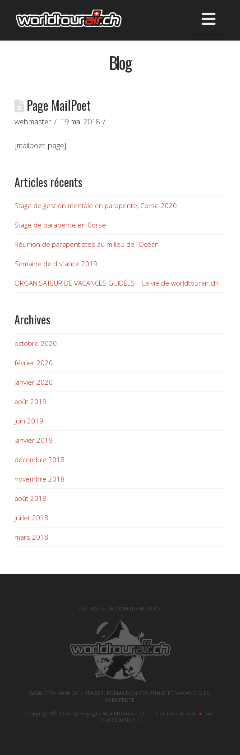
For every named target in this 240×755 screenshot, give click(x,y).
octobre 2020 (35, 343)
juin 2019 (28, 420)
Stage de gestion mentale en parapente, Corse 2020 (95, 205)
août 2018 (30, 498)
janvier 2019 (33, 440)
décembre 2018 (39, 459)
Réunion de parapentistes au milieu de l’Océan (86, 244)
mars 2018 (31, 536)
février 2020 (33, 362)
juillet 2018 (31, 517)
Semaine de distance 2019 (55, 263)
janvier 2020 (33, 382)
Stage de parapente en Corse (60, 224)
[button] (209, 19)
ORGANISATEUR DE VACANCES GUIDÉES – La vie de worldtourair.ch (116, 282)
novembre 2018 (39, 478)
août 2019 (30, 401)
